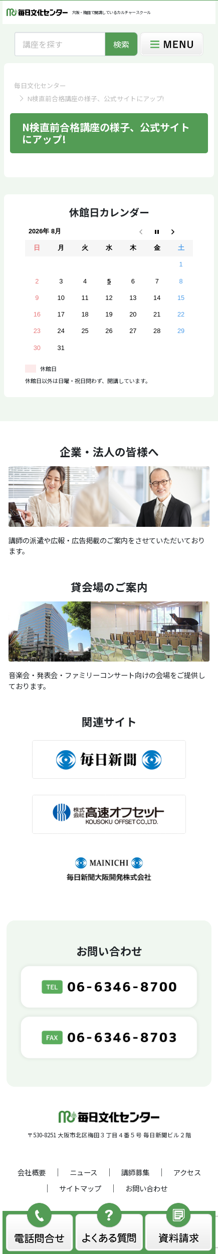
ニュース (83, 1172)
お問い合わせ (146, 1188)
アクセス (187, 1172)
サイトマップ (80, 1188)
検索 (121, 44)
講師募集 (135, 1172)
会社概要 (32, 1172)
